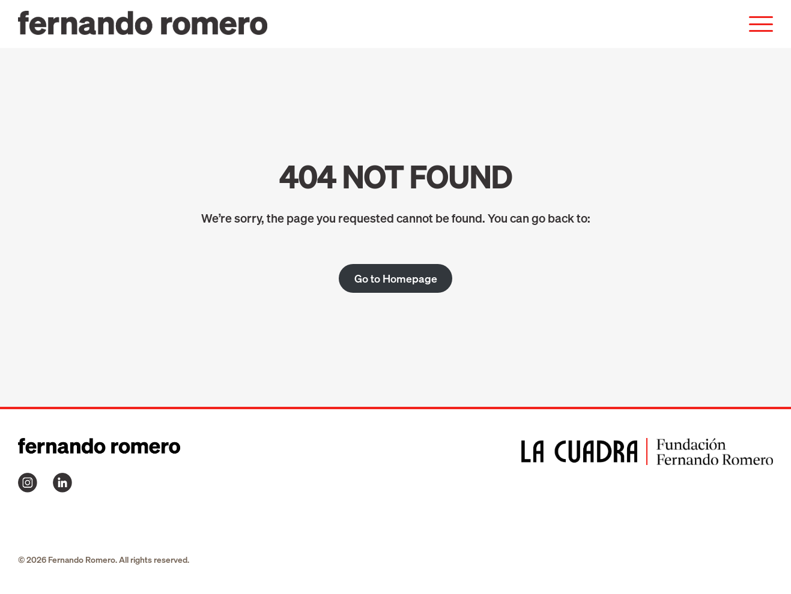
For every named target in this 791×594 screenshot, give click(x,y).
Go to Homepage (395, 278)
